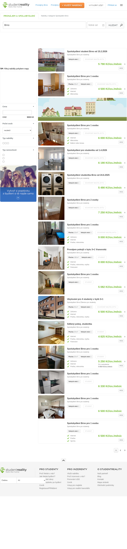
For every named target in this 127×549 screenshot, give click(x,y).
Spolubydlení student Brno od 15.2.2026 (87, 51)
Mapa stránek (103, 482)
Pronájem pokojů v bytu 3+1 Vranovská (86, 249)
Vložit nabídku (73, 473)
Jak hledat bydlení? (47, 476)
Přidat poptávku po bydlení (50, 482)
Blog (99, 476)
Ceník (41, 485)
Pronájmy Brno (42, 5)
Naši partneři (102, 473)
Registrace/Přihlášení (48, 488)
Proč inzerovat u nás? (76, 476)
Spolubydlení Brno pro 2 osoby (82, 200)
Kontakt (100, 479)
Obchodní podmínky (105, 485)
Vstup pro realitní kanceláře (78, 488)
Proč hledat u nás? (47, 473)
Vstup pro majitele (74, 485)
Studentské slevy (46, 479)
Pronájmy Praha (57, 5)
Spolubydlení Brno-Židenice (76, 302)
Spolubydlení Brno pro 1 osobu (82, 76)
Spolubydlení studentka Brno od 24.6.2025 (88, 175)
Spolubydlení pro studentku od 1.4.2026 (87, 150)
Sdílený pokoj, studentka (79, 324)
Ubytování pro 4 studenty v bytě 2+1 (85, 299)
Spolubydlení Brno (73, 55)
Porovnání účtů (73, 479)
